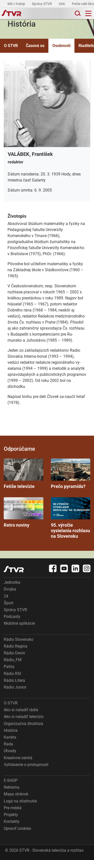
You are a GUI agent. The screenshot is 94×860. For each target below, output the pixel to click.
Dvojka (10, 589)
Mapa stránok (16, 794)
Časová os (35, 45)
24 (6, 596)
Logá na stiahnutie (20, 801)
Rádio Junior (15, 687)
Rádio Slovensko (18, 639)
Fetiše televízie (23, 474)
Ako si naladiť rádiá (21, 709)
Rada (8, 744)
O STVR (11, 45)
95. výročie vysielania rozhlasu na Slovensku (70, 518)
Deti (62, 4)
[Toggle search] (77, 13)
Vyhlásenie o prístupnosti (26, 764)
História (11, 730)
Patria (9, 666)
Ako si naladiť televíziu (24, 716)
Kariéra (10, 737)
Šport (8, 603)
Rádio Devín (14, 653)
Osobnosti (61, 45)
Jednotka (12, 582)
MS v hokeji (17, 4)
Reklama (11, 787)
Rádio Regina (15, 646)
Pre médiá (13, 807)
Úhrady (10, 750)
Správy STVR (42, 4)
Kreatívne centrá (18, 757)
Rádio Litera (14, 680)
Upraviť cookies (17, 828)
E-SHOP (11, 780)
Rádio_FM (13, 659)
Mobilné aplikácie (19, 623)
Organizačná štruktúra (23, 723)
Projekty (11, 814)
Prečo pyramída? (70, 474)
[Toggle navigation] (88, 13)
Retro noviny (23, 512)
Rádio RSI (12, 673)
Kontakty (12, 821)
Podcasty (12, 616)
